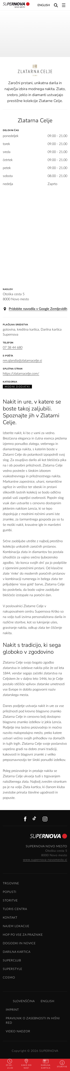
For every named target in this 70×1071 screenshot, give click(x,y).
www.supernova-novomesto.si (45, 859)
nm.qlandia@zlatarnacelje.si (22, 360)
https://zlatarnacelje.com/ (21, 373)
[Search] (56, 5)
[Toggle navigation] (63, 5)
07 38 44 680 (12, 347)
